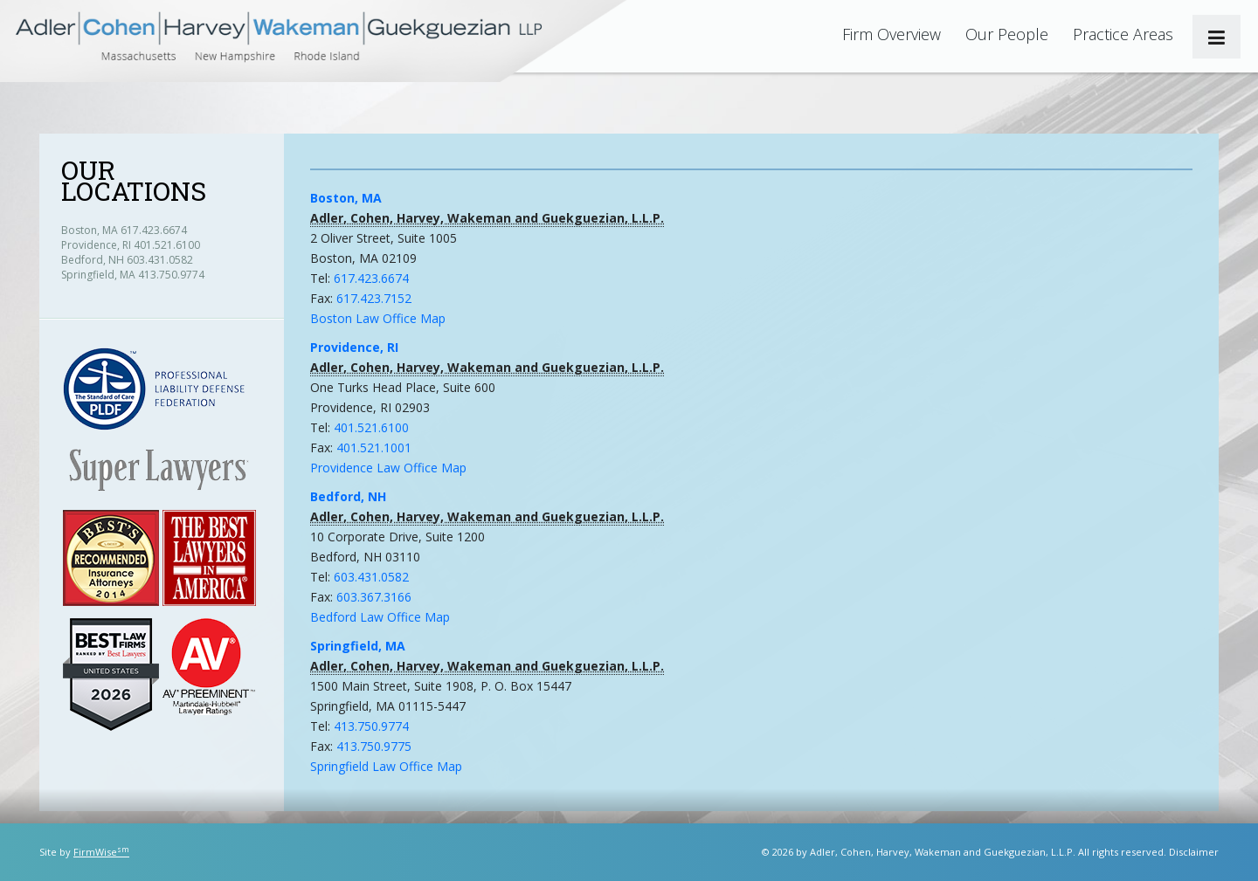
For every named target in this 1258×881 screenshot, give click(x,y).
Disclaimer (1194, 851)
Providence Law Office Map (388, 467)
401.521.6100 (371, 427)
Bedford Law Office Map (380, 617)
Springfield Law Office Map (386, 766)
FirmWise (101, 851)
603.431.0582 (371, 576)
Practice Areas (1123, 34)
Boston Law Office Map (378, 318)
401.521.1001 (373, 447)
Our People (1006, 34)
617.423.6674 (371, 278)
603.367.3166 (373, 596)
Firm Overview (891, 34)
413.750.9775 (373, 746)
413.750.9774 (371, 726)
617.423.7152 (373, 298)
